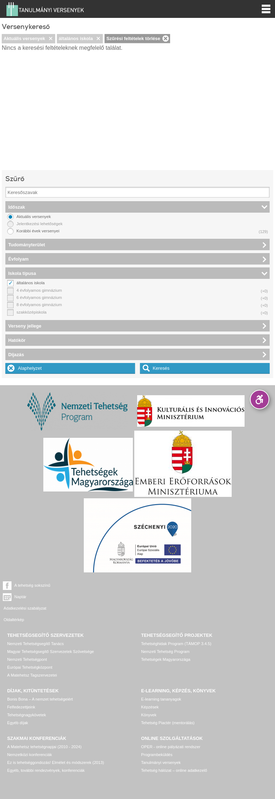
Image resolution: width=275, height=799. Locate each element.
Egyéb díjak (17, 703)
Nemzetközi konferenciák (29, 734)
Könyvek (148, 695)
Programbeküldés (157, 734)
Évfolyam (18, 259)
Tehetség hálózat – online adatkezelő (174, 750)
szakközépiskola (31, 312)
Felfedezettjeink (21, 687)
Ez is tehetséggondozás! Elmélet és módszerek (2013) (55, 742)
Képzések (150, 687)
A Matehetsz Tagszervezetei (32, 655)
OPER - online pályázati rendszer (170, 727)
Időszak (16, 207)
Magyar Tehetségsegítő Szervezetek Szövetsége (50, 631)
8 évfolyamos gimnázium (39, 304)
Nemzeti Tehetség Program (165, 631)
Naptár (158, 585)
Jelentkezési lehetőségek (39, 224)
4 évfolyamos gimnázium (39, 290)
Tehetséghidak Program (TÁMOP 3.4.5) (176, 623)
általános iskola (76, 38)
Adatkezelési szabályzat (25, 597)
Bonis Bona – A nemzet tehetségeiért (40, 679)
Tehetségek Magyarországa (165, 639)
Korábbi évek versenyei (37, 231)
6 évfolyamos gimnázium (39, 297)
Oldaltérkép (151, 597)
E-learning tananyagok (161, 679)
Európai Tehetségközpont (29, 647)
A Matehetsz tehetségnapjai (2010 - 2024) (44, 727)
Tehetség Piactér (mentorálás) (167, 703)
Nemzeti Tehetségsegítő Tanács (35, 623)
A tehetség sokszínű (32, 585)
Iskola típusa (22, 273)
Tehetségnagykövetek (26, 695)
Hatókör (16, 340)
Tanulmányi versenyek (161, 742)
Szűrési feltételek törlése (133, 38)
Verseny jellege (24, 326)
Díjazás (16, 354)
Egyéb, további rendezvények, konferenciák (46, 750)
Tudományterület (26, 244)
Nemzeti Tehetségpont (27, 639)
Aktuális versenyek (24, 38)
